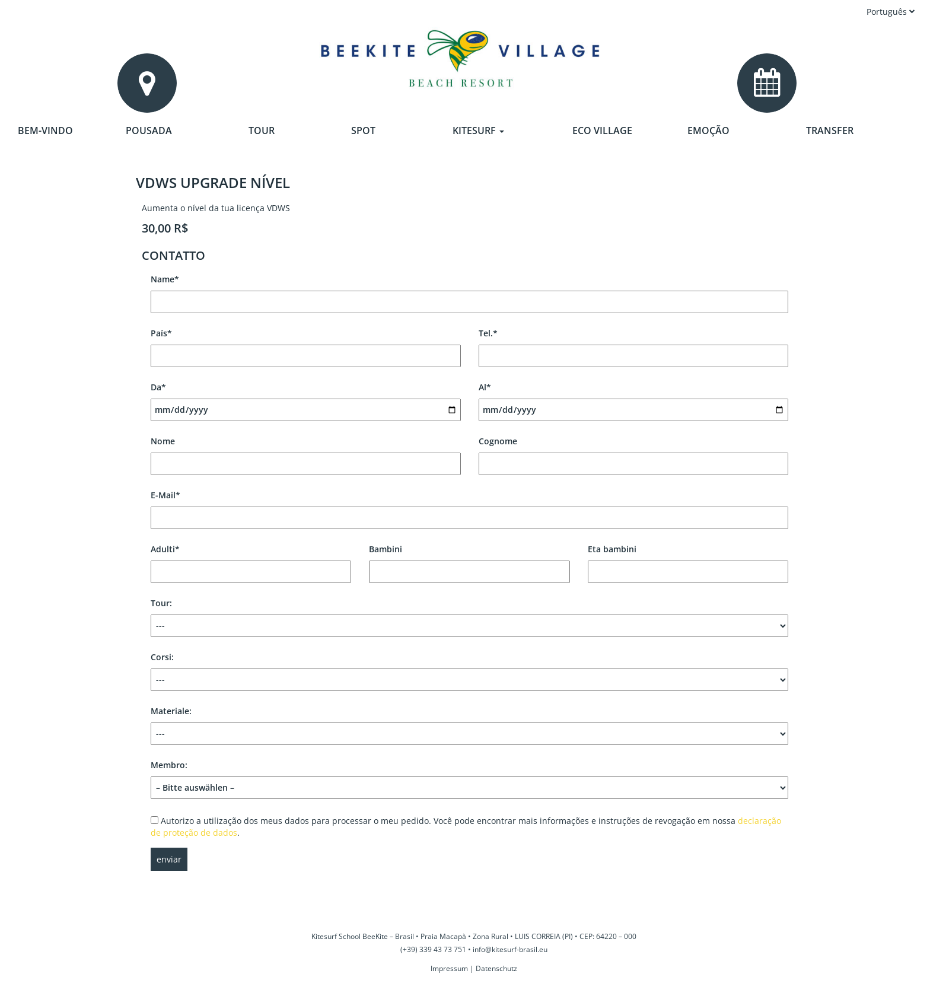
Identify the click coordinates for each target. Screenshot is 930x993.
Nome (306, 452)
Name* (469, 290)
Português (891, 11)
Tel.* (634, 344)
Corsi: (469, 671)
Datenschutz (496, 968)
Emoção (708, 130)
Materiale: (469, 725)
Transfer (829, 130)
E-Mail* (469, 506)
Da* (306, 398)
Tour (262, 130)
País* (306, 344)
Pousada (149, 130)
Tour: (469, 617)
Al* (634, 398)
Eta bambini (688, 560)
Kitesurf (478, 130)
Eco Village (602, 130)
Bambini (469, 560)
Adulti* (251, 560)
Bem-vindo (45, 130)
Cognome (634, 452)
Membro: (469, 776)
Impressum (449, 968)
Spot (363, 130)
